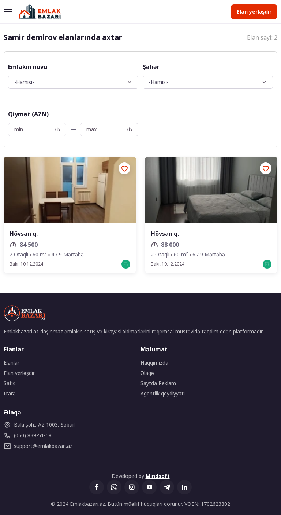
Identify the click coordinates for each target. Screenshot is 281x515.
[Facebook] (96, 487)
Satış (9, 383)
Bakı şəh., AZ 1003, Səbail (39, 424)
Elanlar (11, 362)
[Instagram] (131, 487)
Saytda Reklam (158, 383)
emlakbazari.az (38, 446)
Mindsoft (158, 475)
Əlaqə (147, 372)
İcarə (10, 393)
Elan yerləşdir (254, 11)
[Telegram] (167, 487)
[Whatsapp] (114, 487)
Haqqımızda (154, 362)
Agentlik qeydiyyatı (162, 393)
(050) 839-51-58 (28, 435)
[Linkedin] (184, 487)
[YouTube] (149, 487)
